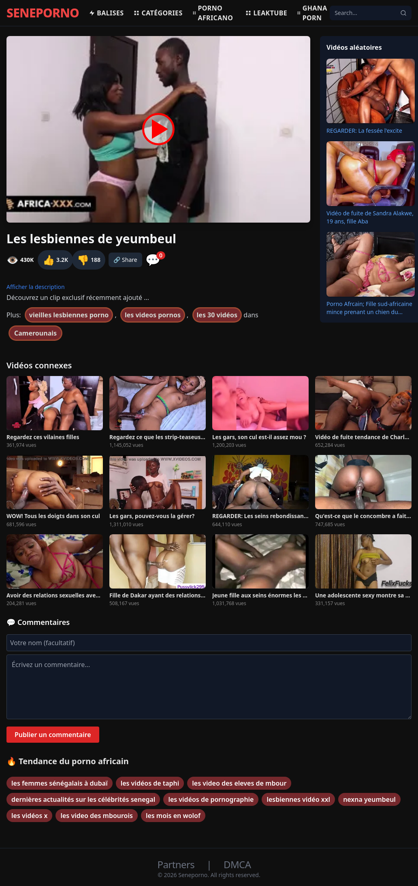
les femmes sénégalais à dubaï (59, 783)
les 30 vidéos (217, 314)
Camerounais (35, 333)
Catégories (157, 12)
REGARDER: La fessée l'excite (364, 130)
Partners (177, 864)
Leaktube (266, 12)
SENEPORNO (42, 13)
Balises (106, 12)
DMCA (237, 864)
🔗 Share (125, 259)
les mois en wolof (173, 815)
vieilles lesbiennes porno (69, 314)
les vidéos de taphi (150, 783)
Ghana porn (312, 13)
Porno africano (212, 13)
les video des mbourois (96, 815)
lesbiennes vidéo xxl (298, 799)
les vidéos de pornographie (211, 799)
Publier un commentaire (53, 734)
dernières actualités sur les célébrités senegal (83, 799)
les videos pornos (153, 314)
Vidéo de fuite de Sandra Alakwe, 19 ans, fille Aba (370, 217)
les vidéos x (29, 815)
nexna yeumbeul (369, 799)
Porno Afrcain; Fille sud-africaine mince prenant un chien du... (369, 308)
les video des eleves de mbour (239, 783)
